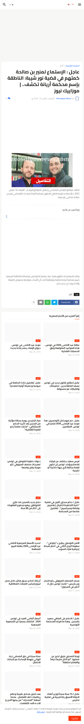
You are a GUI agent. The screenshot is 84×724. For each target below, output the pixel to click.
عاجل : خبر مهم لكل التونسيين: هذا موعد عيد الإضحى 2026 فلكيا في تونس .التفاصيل (61, 423)
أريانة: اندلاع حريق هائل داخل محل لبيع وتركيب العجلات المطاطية (23, 582)
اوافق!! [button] (74, 718)
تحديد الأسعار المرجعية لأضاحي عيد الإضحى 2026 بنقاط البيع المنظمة (24, 546)
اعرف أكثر (41, 712)
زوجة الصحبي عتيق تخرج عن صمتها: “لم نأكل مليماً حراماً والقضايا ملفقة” (64, 659)
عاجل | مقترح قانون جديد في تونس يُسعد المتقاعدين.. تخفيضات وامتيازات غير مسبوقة (61, 385)
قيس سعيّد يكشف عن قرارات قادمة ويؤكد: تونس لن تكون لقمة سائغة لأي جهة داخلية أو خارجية (63, 466)
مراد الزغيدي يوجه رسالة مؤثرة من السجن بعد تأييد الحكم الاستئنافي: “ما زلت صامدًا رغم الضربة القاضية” (24, 425)
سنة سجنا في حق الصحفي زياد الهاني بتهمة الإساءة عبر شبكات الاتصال (24, 659)
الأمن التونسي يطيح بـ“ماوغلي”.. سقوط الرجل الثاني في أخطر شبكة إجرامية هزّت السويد (61, 546)
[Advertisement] (42, 34)
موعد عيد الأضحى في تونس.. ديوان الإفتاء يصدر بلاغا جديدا (26, 347)
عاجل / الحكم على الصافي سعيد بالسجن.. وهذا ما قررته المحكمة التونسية (62, 621)
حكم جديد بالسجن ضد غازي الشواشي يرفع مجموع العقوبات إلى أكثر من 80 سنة (24, 505)
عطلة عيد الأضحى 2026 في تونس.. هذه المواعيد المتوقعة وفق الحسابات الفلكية (61, 348)
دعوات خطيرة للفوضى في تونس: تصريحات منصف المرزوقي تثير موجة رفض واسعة (24, 464)
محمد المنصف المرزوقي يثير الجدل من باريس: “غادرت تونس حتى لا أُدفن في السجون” (61, 583)
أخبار (61, 66)
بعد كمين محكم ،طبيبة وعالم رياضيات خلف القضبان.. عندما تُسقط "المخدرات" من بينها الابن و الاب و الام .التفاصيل (23, 699)
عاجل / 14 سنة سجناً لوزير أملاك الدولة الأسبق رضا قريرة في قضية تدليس (62, 697)
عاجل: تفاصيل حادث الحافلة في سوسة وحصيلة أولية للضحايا (25, 384)
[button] (80, 4)
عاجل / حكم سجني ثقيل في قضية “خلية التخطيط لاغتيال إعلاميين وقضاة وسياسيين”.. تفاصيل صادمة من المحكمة (62, 507)
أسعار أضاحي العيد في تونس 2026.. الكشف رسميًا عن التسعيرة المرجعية (23, 621)
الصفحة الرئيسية (72, 66)
